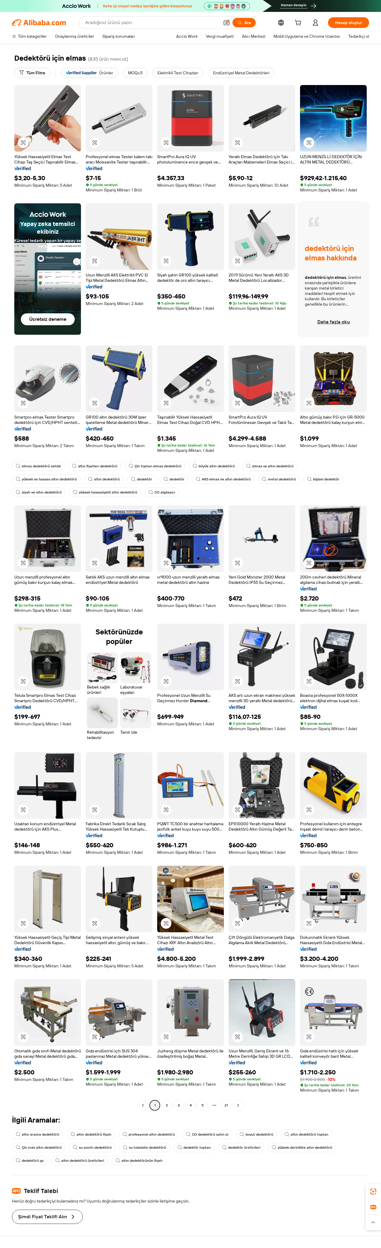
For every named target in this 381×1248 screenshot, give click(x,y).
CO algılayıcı (162, 492)
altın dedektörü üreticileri (79, 1160)
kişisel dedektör (323, 479)
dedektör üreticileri (241, 1147)
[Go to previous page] (143, 1105)
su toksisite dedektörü (144, 1147)
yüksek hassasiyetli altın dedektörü (105, 492)
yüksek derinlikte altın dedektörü (302, 1147)
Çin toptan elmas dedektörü (155, 466)
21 (226, 1105)
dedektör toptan (194, 1147)
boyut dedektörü (256, 1134)
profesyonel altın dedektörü (149, 1134)
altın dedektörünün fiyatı (139, 1160)
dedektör (141, 479)
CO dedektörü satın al (207, 1134)
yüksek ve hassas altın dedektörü (46, 479)
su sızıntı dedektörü (92, 1147)
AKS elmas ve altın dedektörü (223, 479)
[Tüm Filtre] (32, 73)
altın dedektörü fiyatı (91, 1134)
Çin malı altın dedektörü (39, 1147)
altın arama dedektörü (37, 1134)
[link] (373, 1191)
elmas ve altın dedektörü (269, 466)
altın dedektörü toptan (306, 1134)
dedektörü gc (30, 1160)
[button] (23, 142)
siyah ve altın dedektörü (39, 492)
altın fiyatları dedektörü (94, 466)
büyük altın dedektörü (214, 466)
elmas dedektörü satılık (38, 466)
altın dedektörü (104, 479)
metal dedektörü (279, 479)
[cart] (299, 23)
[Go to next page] (238, 1105)
